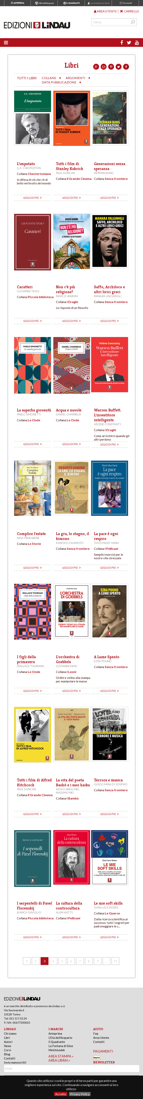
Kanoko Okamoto (70, 542)
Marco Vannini (67, 296)
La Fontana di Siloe (60, 1046)
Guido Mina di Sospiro (110, 784)
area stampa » (60, 1056)
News (7, 1046)
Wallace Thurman (30, 666)
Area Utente (101, 1037)
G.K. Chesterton (29, 168)
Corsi (7, 1050)
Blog (7, 1054)
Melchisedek (56, 1050)
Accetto (60, 1094)
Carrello (129, 11)
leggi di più (32, 197)
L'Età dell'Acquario (60, 1037)
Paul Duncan (65, 173)
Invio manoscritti (15, 1062)
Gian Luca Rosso (106, 907)
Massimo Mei (65, 792)
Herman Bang (104, 173)
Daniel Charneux (68, 414)
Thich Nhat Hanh (106, 542)
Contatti (9, 1058)
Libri (7, 1037)
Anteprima (55, 1033)
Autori (8, 1042)
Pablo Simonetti (29, 414)
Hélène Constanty (107, 424)
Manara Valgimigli (108, 296)
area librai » (59, 1060)
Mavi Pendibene (28, 538)
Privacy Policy (79, 1094)
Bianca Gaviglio (29, 912)
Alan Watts (64, 912)
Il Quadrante (56, 1042)
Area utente (105, 11)
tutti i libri (27, 78)
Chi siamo (10, 1033)
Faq (95, 1033)
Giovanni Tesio (28, 291)
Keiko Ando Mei (67, 789)
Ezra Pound (102, 661)
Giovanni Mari (66, 666)
